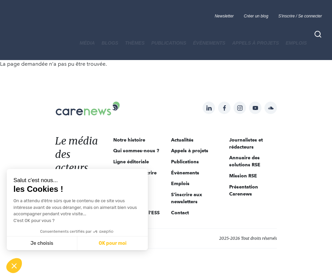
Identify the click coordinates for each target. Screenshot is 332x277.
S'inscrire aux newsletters (186, 198)
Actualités (182, 140)
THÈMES (134, 43)
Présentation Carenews (243, 190)
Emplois (296, 43)
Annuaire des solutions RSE (244, 161)
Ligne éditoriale (131, 161)
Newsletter (224, 16)
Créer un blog (256, 16)
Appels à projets (255, 43)
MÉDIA (87, 43)
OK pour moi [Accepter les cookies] (113, 243)
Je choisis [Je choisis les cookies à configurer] (42, 243)
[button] (14, 266)
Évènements (209, 43)
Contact (180, 212)
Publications (168, 43)
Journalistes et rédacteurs (246, 143)
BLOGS (109, 43)
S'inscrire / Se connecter (300, 16)
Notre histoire (129, 140)
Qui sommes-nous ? (136, 150)
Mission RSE (243, 175)
